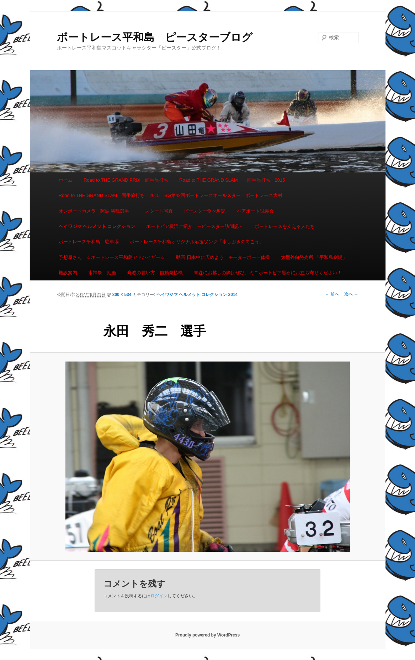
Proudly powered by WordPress (207, 635)
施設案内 (68, 272)
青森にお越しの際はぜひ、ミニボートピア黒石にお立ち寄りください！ (268, 272)
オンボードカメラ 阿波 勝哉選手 (96, 211)
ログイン (158, 595)
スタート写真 (159, 211)
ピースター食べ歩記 (204, 211)
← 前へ (332, 294)
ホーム (66, 180)
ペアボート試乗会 (255, 211)
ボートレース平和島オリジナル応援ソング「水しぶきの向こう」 (197, 241)
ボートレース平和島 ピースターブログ (154, 37)
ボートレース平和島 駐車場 (89, 241)
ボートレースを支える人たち (285, 226)
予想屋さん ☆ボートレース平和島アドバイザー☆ (112, 257)
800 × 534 (122, 294)
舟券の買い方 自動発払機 (155, 272)
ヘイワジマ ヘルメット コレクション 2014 (197, 294)
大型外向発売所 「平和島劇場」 (314, 257)
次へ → (351, 294)
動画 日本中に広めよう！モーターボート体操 (223, 257)
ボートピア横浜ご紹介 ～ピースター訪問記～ (194, 226)
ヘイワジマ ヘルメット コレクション (97, 226)
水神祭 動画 (102, 272)
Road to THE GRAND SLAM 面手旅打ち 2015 (232, 180)
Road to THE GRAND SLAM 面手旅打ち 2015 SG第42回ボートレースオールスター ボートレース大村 (171, 195)
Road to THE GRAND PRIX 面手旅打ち (126, 180)
